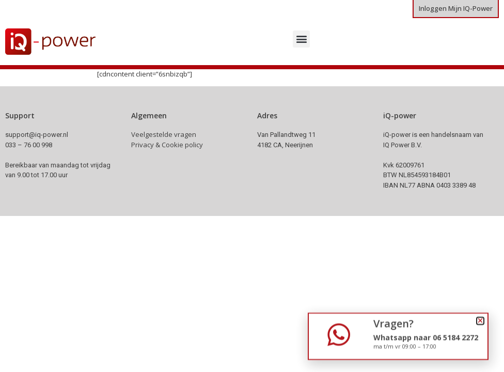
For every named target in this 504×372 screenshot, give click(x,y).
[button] (301, 39)
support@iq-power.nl (36, 134)
